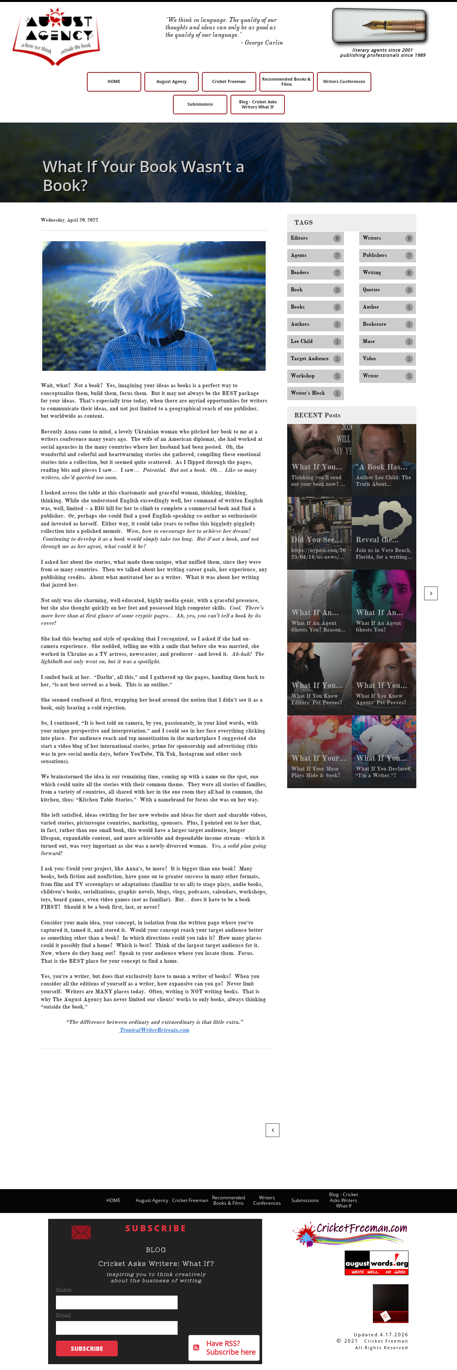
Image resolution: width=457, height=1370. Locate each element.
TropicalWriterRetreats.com (154, 1030)
